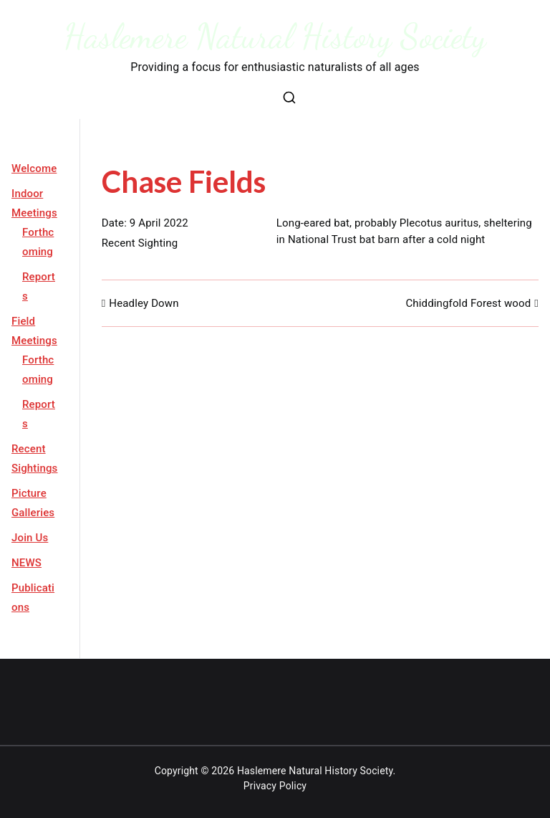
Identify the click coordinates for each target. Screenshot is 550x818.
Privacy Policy (275, 785)
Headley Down (143, 303)
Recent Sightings (34, 458)
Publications (32, 597)
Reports (38, 286)
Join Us (29, 537)
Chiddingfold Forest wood (468, 303)
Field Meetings (34, 331)
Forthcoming (38, 242)
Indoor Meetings (34, 203)
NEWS (26, 562)
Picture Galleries (32, 503)
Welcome (34, 168)
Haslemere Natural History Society (275, 36)
